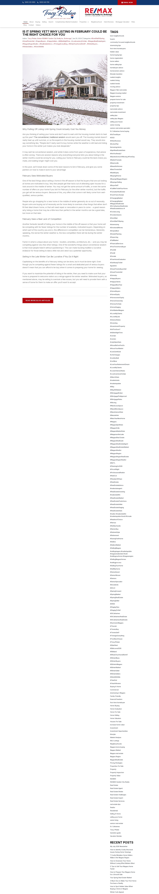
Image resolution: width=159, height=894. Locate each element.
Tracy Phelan (114, 830)
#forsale (113, 256)
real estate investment (118, 112)
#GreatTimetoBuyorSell (118, 269)
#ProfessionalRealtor (117, 473)
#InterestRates (115, 320)
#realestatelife (115, 495)
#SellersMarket (115, 545)
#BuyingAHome (115, 176)
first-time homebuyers (118, 48)
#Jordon (113, 339)
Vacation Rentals (116, 836)
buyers (112, 39)
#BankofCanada (115, 160)
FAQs (133, 22)
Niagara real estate (116, 753)
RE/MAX (113, 779)
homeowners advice (117, 71)
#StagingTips (114, 607)
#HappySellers (52, 41)
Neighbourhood (96, 22)
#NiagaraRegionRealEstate (119, 457)
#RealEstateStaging (117, 507)
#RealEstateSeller (116, 504)
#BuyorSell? (114, 185)
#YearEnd (113, 680)
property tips (114, 106)
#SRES (112, 604)
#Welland (113, 652)
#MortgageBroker (116, 393)
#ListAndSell (114, 358)
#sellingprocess (115, 562)
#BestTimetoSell (116, 169)
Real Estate (114, 785)
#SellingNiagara (115, 548)
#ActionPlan (114, 144)
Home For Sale (115, 712)
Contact (31, 25)
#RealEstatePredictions (118, 501)
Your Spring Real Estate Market (121, 878)
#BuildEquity (114, 173)
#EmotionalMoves (116, 228)
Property (113, 769)
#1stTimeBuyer (115, 134)
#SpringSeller (114, 601)
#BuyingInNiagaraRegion (118, 179)
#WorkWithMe (39, 47)
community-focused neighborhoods (122, 42)
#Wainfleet (114, 645)
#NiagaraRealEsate (116, 441)
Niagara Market (115, 750)
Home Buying (114, 706)
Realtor (112, 807)
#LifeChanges (115, 355)
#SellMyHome (115, 569)
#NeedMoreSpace (116, 409)
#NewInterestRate (116, 412)
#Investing (113, 323)
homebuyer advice (116, 68)
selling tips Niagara (116, 118)
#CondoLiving (115, 212)
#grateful (113, 266)
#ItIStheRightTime (64, 41)
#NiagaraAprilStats (116, 425)
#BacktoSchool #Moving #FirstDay (122, 157)
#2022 (112, 138)
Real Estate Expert (116, 798)
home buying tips (116, 55)
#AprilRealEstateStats (117, 150)
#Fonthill (113, 250)
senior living (114, 820)
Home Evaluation (116, 709)
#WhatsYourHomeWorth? (77, 44)
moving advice (115, 87)
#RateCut (113, 476)
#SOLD (112, 588)
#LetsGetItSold (115, 352)
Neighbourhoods (116, 744)
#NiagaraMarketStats (117, 431)
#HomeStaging (115, 307)
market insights (115, 77)
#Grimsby (113, 275)
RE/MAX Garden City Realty (119, 782)
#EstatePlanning (115, 234)
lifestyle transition (116, 74)
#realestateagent (116, 488)
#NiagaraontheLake (117, 434)
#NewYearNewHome (117, 418)
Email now (128, 2)
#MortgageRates (116, 399)
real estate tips (115, 804)
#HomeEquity (115, 294)
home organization (116, 58)
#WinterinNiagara (116, 664)
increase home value (117, 725)
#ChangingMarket (116, 198)
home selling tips (116, 64)
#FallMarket (114, 240)
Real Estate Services (117, 801)
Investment (114, 728)
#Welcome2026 (115, 648)
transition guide (115, 833)
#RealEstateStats (116, 511)
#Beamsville (114, 163)
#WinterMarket (115, 667)
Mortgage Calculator (122, 22)
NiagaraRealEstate (116, 760)
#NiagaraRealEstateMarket (119, 447)
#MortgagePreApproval (118, 396)
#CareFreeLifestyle (117, 195)
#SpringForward (115, 591)
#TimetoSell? (114, 632)
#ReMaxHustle (115, 526)
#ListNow (113, 361)
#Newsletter (114, 415)
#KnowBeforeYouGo (117, 345)
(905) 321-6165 (30, 2)
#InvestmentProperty (117, 326)
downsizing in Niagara (117, 693)
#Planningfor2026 (116, 466)
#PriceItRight (114, 469)
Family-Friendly (115, 696)
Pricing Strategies (116, 763)
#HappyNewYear (116, 285)
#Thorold (113, 626)
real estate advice (116, 109)
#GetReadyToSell (116, 263)
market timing (115, 80)
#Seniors (113, 578)
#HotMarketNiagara (117, 310)
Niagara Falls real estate (118, 90)
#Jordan (113, 336)
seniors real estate (116, 823)
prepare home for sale (118, 99)
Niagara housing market (118, 93)
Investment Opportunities (119, 731)
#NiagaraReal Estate (117, 437)
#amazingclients (115, 147)
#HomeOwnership (116, 301)
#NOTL (112, 463)
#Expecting (114, 237)
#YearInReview (115, 683)
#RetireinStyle (115, 532)
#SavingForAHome (116, 539)
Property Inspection (117, 772)
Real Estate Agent (116, 788)
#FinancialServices (116, 243)
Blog (25, 25)
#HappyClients (115, 282)
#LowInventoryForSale (79, 41)
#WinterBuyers (92, 44)
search (51, 22)
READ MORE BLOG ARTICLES (38, 300)
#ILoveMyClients (116, 313)
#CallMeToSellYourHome (119, 188)
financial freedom (116, 699)
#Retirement (114, 535)
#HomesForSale (115, 304)
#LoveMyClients (116, 367)
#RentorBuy (114, 529)
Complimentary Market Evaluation (66, 22)
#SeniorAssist (115, 572)
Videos (38, 25)
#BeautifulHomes (116, 166)
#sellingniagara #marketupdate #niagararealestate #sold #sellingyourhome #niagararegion (121, 553)
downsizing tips (115, 45)
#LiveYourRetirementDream (119, 364)
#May (112, 387)
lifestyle (113, 734)
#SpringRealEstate (116, 597)
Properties (83, 22)
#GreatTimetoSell (28, 41)
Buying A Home (115, 686)
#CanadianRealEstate (117, 192)
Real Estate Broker (116, 792)
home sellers (114, 61)
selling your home (116, 817)
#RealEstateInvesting (117, 492)
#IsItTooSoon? (115, 329)
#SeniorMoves (115, 575)
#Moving (113, 403)
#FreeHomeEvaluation (118, 259)
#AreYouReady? (115, 154)
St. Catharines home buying (119, 131)
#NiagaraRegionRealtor (30, 44)
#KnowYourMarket (116, 348)
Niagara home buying (117, 747)
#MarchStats (114, 377)
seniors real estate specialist (120, 128)
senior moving (115, 125)
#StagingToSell (115, 610)
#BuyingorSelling (116, 182)
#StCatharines (115, 613)
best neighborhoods (117, 36)
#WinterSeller (115, 671)
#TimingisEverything (60, 44)
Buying (37, 22)
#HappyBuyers (41, 41)
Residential (114, 811)
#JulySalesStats (115, 342)
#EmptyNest (114, 231)
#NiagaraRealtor (115, 450)
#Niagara (113, 422)
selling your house (116, 122)
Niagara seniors (115, 96)
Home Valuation (115, 718)
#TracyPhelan (115, 642)
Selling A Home (115, 814)
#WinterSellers (28, 47)
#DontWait (114, 218)
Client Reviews (109, 22)
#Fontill (112, 253)
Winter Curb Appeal (117, 892)
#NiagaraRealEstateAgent (96, 41)
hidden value (114, 52)
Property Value (115, 776)
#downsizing (114, 224)
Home (25, 22)
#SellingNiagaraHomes (118, 559)
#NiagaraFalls (115, 428)
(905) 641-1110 (44, 2)
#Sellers (113, 542)
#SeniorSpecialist (116, 582)
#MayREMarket (115, 390)
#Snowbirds (114, 585)
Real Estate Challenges (118, 795)
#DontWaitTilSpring (97, 38)
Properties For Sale (116, 766)
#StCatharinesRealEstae (118, 617)
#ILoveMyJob (115, 317)
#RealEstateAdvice (46, 44)
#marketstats (114, 380)
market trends (115, 84)
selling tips (113, 115)
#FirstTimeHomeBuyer (118, 247)
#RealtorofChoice (116, 519)
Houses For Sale (115, 722)
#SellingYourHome (116, 566)
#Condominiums (115, 215)
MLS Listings (114, 741)
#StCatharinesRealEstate (118, 620)
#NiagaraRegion (115, 453)
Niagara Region (115, 756)
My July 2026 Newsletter (118, 846)
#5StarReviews (115, 141)
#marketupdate (115, 383)
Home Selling (114, 715)
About (31, 22)
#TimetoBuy (114, 629)
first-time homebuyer (117, 702)
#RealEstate (114, 482)
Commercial (114, 690)
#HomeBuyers (115, 291)
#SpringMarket (115, 594)
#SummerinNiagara (116, 623)
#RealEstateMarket (117, 498)
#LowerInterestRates (117, 371)
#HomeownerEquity (117, 298)
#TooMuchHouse (116, 639)
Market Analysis (115, 737)
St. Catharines (115, 826)
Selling (44, 22)
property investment (117, 103)
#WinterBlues (115, 658)
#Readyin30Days (116, 479)
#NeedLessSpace (116, 406)
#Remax (113, 523)
